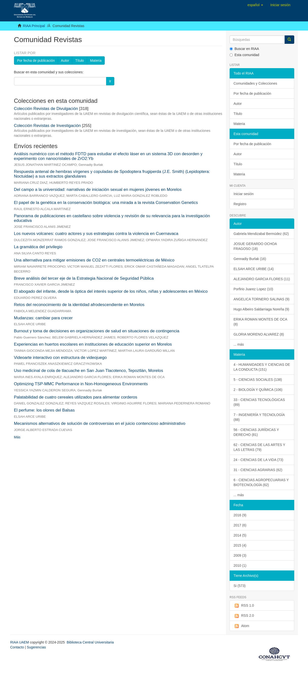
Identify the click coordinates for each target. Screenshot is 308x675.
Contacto (17, 647)
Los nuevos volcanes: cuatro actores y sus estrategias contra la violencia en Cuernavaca (96, 233)
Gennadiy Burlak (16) (250, 259)
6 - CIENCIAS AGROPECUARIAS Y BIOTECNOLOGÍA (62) (261, 482)
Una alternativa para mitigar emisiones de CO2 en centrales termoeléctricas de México (94, 260)
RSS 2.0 (244, 616)
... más (239, 344)
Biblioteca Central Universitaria (90, 642)
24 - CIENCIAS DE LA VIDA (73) (258, 460)
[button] (255, 5)
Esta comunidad (244, 55)
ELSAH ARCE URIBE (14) (254, 269)
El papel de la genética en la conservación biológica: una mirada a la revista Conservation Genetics (106, 202)
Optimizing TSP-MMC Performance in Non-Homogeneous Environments (81, 384)
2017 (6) (240, 525)
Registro (240, 204)
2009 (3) (240, 555)
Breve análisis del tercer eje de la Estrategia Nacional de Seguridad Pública (84, 278)
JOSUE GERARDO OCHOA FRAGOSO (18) (255, 246)
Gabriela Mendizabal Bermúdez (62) (261, 234)
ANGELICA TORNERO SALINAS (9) (261, 299)
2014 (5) (240, 535)
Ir (110, 81)
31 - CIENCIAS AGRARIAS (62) (258, 470)
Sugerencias (36, 647)
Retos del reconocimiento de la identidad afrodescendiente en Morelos (79, 304)
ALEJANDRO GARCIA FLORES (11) (262, 279)
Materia (96, 60)
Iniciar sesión (244, 194)
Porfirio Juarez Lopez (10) (253, 289)
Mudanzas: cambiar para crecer (43, 318)
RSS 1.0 (244, 605)
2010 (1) (240, 566)
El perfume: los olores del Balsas (44, 410)
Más (17, 437)
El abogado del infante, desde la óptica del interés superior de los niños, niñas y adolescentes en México (111, 291)
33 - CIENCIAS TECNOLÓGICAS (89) (259, 402)
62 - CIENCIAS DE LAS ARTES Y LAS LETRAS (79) (259, 447)
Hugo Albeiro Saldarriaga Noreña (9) (261, 309)
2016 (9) (240, 515)
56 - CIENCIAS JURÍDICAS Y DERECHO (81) (256, 432)
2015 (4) (240, 545)
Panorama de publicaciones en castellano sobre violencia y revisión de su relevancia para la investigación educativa (112, 218)
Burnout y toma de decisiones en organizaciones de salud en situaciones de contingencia (96, 331)
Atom (241, 626)
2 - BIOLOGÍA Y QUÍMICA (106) (258, 390)
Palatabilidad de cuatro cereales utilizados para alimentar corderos (75, 397)
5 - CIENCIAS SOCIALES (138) (258, 380)
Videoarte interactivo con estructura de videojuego (60, 357)
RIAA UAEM (20, 642)
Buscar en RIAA (244, 49)
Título (79, 60)
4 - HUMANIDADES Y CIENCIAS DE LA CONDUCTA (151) (262, 367)
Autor (65, 60)
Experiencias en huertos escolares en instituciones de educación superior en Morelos (93, 344)
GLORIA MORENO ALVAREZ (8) (259, 334)
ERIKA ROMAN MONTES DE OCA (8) (260, 321)
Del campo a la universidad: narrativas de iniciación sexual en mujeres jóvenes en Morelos (98, 189)
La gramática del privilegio (38, 247)
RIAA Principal (34, 26)
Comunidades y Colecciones (255, 83)
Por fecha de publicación (36, 60)
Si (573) (240, 586)
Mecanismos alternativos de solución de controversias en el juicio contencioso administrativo (99, 423)
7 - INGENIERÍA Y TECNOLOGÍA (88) (259, 417)
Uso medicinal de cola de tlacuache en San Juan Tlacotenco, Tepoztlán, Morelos (88, 370)
